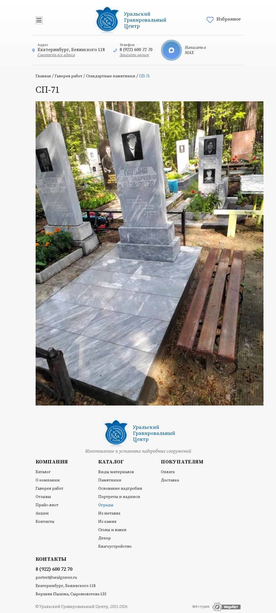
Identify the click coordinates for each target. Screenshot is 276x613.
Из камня (107, 522)
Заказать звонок (134, 55)
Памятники (109, 480)
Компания (52, 462)
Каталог (43, 472)
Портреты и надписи (119, 497)
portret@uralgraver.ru (56, 578)
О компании (48, 480)
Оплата (168, 472)
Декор (104, 538)
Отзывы (43, 497)
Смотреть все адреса (56, 55)
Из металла (109, 513)
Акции (42, 513)
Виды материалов (116, 472)
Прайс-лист (47, 505)
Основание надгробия (120, 489)
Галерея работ (68, 76)
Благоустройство (115, 547)
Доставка (170, 480)
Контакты (45, 522)
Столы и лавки (112, 530)
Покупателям (182, 462)
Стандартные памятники (110, 76)
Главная (43, 76)
